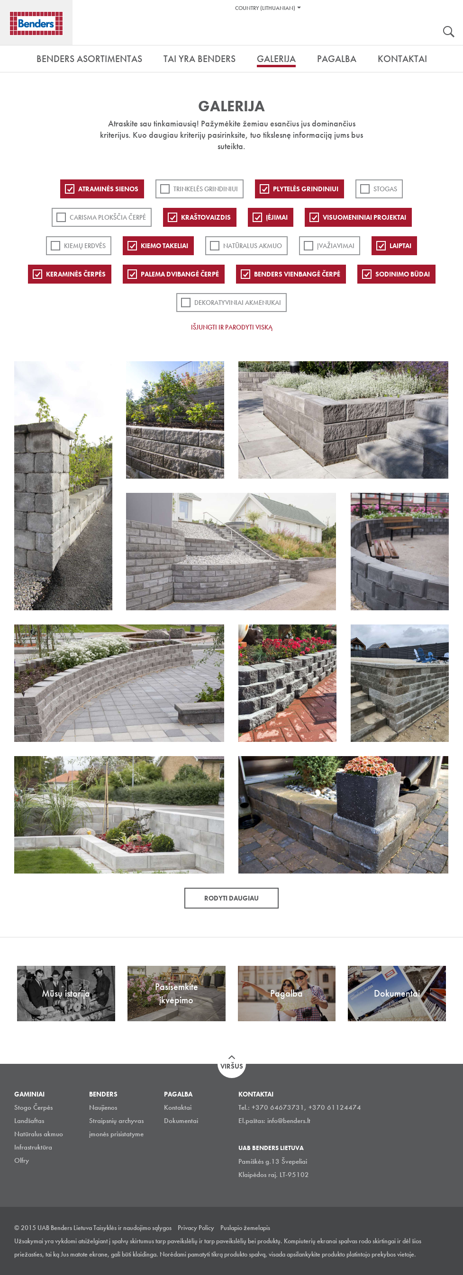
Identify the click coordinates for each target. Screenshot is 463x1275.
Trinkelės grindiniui (205, 189)
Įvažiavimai (335, 245)
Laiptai (400, 245)
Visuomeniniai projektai (364, 217)
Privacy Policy (196, 1227)
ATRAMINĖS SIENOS (108, 189)
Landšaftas (29, 1120)
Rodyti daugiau (231, 898)
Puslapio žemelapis (245, 1227)
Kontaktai (177, 1107)
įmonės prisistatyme (116, 1134)
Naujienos (103, 1107)
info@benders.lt (288, 1120)
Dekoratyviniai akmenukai (237, 302)
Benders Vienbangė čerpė (297, 274)
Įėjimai (277, 217)
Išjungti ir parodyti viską (231, 327)
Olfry (21, 1160)
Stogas (385, 189)
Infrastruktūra (33, 1147)
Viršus (231, 1066)
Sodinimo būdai (402, 274)
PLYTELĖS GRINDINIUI (305, 189)
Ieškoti (448, 32)
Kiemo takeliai (164, 245)
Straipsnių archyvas (116, 1120)
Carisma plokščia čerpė (108, 217)
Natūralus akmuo (252, 245)
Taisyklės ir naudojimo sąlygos (132, 1227)
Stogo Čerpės (33, 1107)
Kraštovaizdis (206, 217)
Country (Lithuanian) (265, 8)
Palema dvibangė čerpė (180, 274)
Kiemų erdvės (85, 245)
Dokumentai (181, 1120)
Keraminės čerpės (76, 274)
